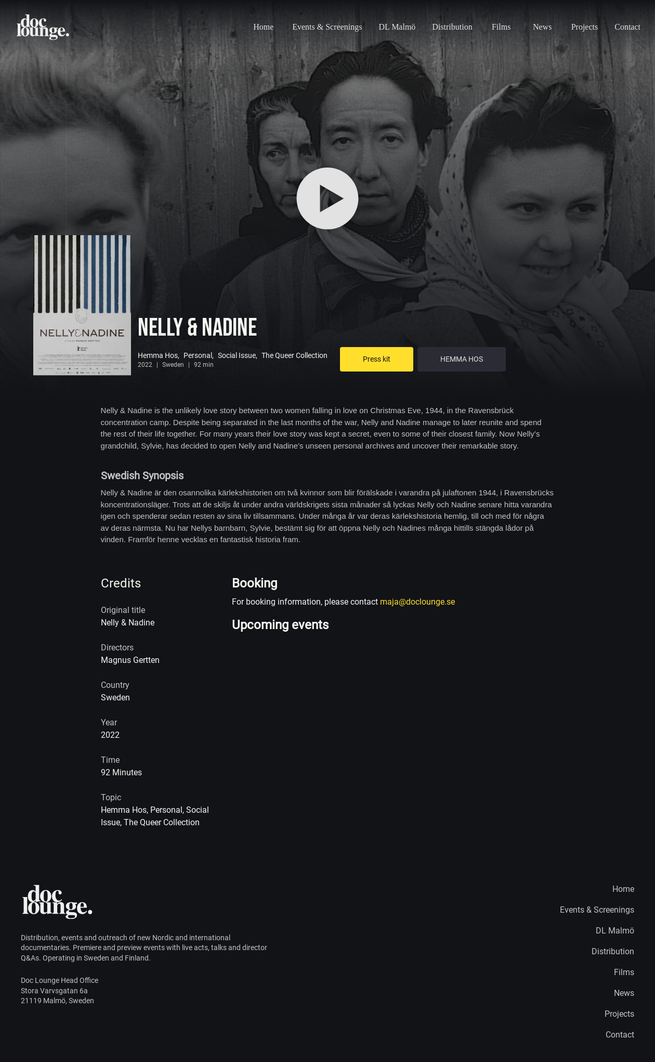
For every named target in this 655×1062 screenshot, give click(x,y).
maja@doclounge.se (417, 602)
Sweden (173, 364)
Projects (584, 26)
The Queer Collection (294, 355)
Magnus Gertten (130, 660)
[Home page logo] (43, 27)
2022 (145, 364)
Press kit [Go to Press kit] (376, 359)
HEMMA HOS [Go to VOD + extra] (461, 359)
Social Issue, (237, 355)
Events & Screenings (327, 26)
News (542, 26)
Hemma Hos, (158, 355)
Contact (627, 26)
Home (263, 26)
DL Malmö (396, 26)
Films (501, 26)
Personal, (199, 355)
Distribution (452, 26)
